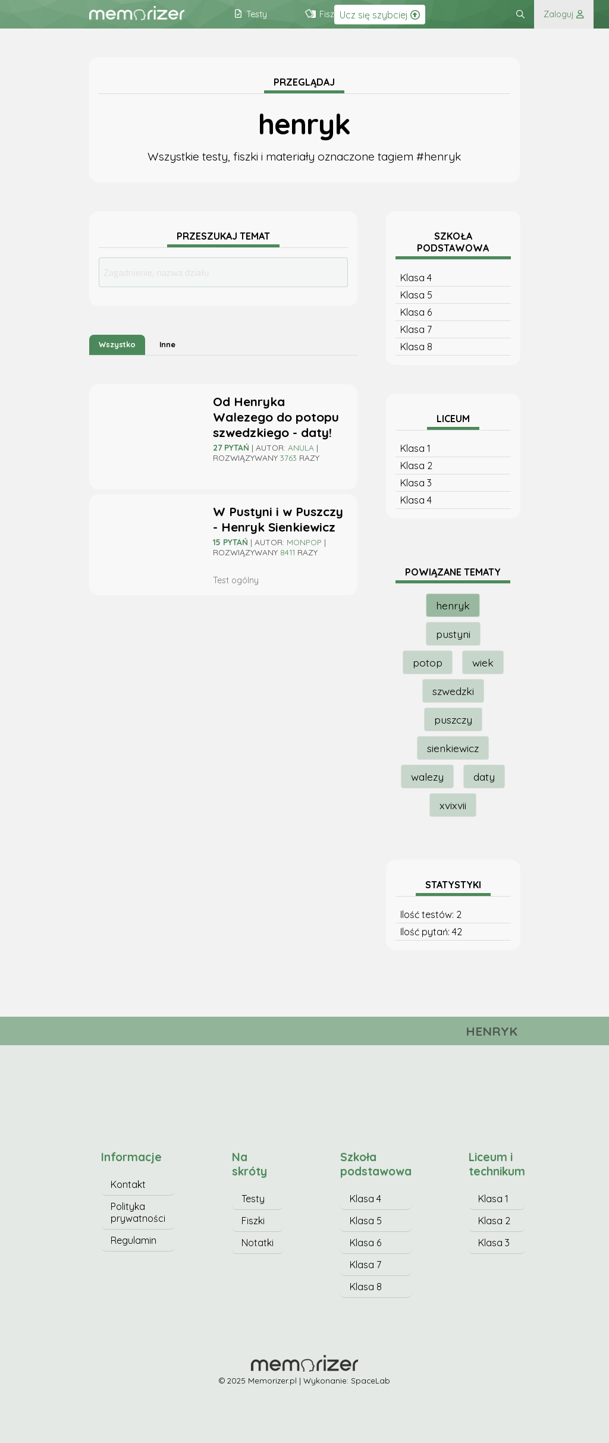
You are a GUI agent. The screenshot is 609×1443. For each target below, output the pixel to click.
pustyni (453, 633)
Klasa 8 (416, 347)
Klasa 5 (416, 295)
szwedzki (453, 690)
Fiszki (253, 1221)
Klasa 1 (415, 448)
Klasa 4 (416, 278)
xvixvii (453, 805)
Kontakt (128, 1184)
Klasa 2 (416, 465)
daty (484, 776)
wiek (483, 662)
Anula (301, 447)
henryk (453, 605)
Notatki (257, 1243)
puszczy (453, 719)
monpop (304, 542)
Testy (253, 1199)
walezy (427, 776)
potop (427, 662)
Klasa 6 (416, 312)
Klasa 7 (416, 329)
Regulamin (133, 1240)
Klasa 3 (416, 483)
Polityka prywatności (138, 1212)
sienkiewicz (453, 747)
